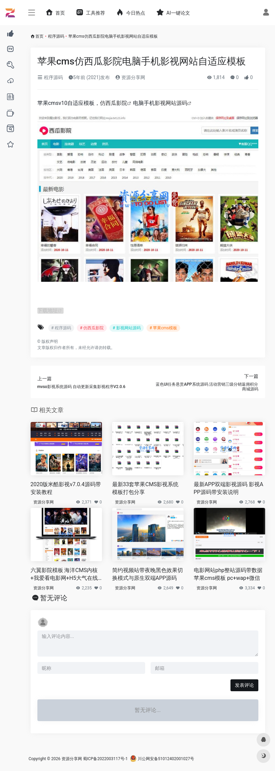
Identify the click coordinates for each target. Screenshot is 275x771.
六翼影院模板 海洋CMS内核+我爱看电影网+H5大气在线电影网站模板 (64, 574)
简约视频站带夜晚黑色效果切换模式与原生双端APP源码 (147, 574)
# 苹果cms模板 (163, 328)
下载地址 (48, 310)
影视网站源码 (171, 103)
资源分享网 (130, 77)
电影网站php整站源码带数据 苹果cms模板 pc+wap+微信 (228, 574)
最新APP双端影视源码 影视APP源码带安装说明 (228, 488)
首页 (39, 36)
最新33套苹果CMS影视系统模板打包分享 (145, 488)
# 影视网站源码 (126, 328)
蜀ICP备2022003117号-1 (105, 758)
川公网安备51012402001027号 (162, 758)
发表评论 (244, 685)
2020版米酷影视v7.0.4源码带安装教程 (66, 488)
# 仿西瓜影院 (92, 328)
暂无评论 (53, 598)
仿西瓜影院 (113, 103)
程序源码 (56, 36)
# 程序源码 (61, 328)
